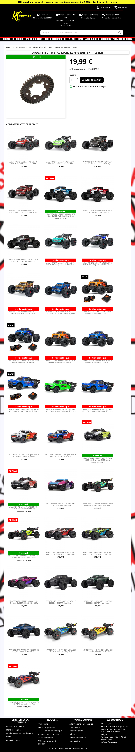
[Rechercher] (81, 32)
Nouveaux (105, 39)
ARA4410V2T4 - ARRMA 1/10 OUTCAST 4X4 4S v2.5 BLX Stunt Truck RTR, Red (23, 211)
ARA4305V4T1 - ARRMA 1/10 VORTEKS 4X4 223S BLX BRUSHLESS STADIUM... (60, 553)
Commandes (75, 727)
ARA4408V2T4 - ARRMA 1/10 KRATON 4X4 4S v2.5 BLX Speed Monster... (60, 163)
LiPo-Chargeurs (33, 39)
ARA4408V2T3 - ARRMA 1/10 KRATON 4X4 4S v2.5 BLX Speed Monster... (23, 163)
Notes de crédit (76, 730)
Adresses (73, 734)
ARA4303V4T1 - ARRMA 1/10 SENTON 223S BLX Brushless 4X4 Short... (97, 459)
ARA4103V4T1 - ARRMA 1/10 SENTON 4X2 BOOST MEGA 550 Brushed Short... (61, 410)
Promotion (119, 39)
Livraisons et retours (15, 726)
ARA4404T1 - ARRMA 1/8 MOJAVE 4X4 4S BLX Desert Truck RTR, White (23, 455)
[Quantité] (72, 80)
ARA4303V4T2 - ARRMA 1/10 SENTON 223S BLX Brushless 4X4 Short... (23, 508)
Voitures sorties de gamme (50, 734)
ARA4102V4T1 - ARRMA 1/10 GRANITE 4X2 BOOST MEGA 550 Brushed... (60, 361)
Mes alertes (74, 741)
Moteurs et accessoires (85, 39)
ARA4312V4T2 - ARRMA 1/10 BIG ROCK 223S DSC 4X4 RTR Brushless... (97, 602)
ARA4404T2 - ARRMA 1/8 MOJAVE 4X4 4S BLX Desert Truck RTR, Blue (60, 455)
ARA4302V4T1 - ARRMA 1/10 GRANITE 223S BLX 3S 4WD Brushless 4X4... (60, 215)
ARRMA (6, 39)
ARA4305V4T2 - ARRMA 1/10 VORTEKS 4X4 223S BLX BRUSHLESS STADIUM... (97, 553)
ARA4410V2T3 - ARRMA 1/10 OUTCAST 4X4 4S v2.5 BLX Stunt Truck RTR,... (97, 163)
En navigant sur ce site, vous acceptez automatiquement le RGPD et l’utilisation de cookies (69, 2)
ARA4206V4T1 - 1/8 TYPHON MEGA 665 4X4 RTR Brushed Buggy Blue (61, 651)
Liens (129, 39)
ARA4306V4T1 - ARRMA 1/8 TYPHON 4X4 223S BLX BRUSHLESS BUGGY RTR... (97, 504)
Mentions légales (13, 730)
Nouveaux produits (46, 727)
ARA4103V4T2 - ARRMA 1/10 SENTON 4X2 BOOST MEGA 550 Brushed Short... (98, 410)
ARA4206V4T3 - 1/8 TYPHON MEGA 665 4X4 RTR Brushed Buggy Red (24, 703)
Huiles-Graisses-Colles (57, 39)
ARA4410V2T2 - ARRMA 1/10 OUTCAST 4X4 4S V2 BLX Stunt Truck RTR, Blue (60, 312)
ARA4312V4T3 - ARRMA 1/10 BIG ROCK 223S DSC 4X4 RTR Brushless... (24, 651)
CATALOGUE (17, 39)
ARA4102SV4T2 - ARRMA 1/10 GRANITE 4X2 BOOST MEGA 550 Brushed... (24, 361)
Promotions (43, 724)
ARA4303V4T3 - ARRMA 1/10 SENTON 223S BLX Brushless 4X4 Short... (60, 504)
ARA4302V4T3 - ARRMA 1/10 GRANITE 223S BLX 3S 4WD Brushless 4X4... (23, 260)
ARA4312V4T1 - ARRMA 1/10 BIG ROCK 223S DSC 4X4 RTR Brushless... (61, 602)
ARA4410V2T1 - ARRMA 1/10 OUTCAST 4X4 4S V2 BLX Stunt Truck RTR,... (23, 312)
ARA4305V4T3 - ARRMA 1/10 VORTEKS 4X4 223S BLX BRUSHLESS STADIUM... (23, 602)
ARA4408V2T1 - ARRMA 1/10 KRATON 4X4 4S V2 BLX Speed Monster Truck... (60, 264)
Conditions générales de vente (19, 733)
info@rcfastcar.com (109, 742)
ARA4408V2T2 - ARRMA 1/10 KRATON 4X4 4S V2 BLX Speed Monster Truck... (97, 264)
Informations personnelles (81, 724)
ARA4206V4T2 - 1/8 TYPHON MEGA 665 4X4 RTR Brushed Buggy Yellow (98, 651)
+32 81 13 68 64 (122, 737)
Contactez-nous (13, 740)
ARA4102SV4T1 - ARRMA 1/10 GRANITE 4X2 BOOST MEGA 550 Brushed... (98, 312)
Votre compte (83, 719)
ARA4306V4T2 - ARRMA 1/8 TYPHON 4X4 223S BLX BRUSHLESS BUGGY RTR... (23, 556)
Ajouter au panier (91, 79)
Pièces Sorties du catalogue (50, 730)
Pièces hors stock (45, 737)
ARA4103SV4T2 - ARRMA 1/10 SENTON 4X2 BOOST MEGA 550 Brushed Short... (24, 410)
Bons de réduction (77, 737)
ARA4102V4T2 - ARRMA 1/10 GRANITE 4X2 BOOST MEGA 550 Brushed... (97, 361)
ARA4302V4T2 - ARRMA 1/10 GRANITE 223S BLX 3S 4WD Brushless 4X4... (97, 211)
